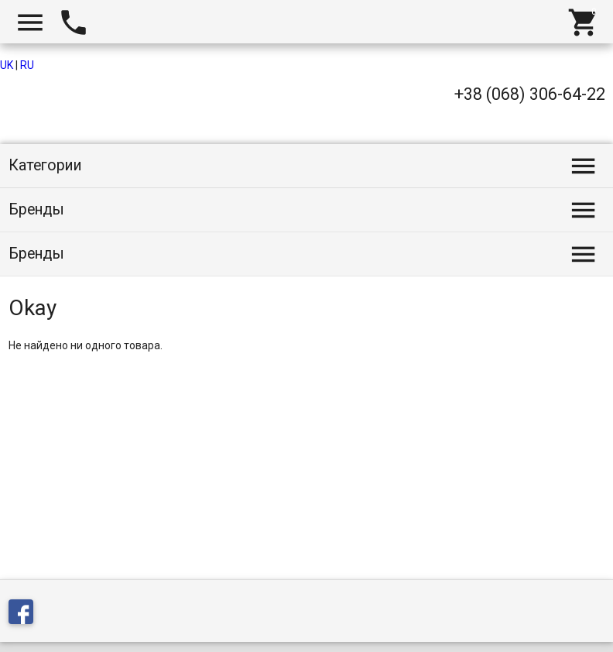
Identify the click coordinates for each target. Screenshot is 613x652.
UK (6, 65)
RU (27, 65)
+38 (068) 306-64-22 (529, 94)
